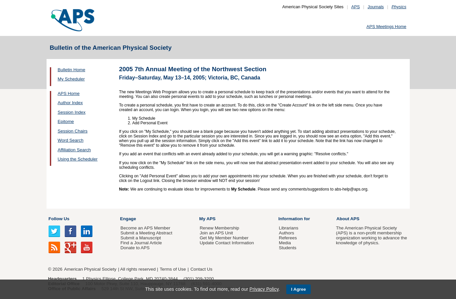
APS (355, 6)
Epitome (66, 121)
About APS (348, 218)
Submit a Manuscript (141, 237)
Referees (288, 237)
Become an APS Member (145, 227)
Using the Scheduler (78, 159)
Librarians (288, 227)
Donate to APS (135, 247)
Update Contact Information (227, 242)
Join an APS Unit (216, 232)
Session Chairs (73, 131)
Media (285, 242)
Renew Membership (219, 227)
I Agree (298, 289)
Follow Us (59, 218)
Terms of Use (173, 269)
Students (287, 247)
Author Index (70, 102)
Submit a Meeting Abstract (146, 232)
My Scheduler (71, 78)
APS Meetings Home (386, 26)
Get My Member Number (224, 237)
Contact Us (201, 269)
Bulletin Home (72, 69)
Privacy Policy (263, 289)
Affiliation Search (74, 149)
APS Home (69, 93)
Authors (286, 232)
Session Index (72, 112)
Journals (376, 6)
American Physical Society (90, 269)
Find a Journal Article (141, 242)
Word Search (71, 140)
